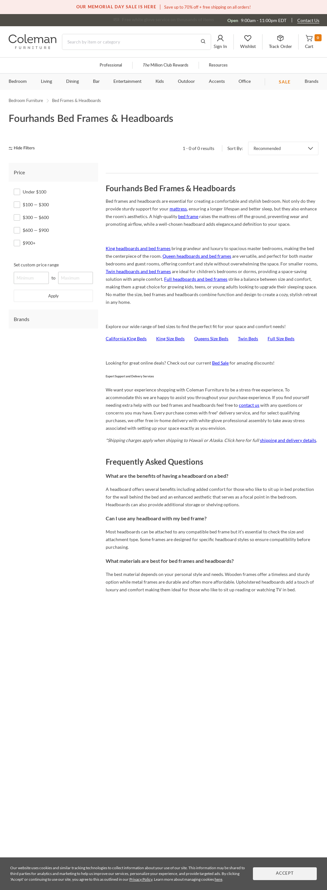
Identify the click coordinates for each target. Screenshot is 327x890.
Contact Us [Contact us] (308, 20)
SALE (285, 81)
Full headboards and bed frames (195, 279)
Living (46, 81)
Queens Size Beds (211, 338)
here (218, 879)
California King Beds (126, 338)
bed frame (188, 216)
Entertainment (127, 81)
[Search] (136, 42)
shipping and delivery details (288, 440)
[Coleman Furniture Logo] (33, 47)
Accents (217, 81)
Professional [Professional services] (111, 65)
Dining (72, 81)
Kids (160, 81)
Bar (96, 81)
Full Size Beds (281, 338)
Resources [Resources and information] (218, 65)
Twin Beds (248, 338)
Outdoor (186, 81)
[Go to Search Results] (203, 42)
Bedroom (18, 81)
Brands (311, 81)
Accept (285, 873)
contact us (249, 405)
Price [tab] (19, 172)
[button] (220, 42)
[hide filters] (24, 148)
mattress (178, 208)
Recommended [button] (267, 148)
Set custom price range (36, 264)
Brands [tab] (21, 319)
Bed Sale (220, 363)
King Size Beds (170, 338)
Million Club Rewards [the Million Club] (165, 65)
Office (245, 81)
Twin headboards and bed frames (138, 271)
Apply (53, 295)
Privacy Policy (140, 879)
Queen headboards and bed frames (197, 256)
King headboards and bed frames (138, 248)
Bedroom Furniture (26, 100)
